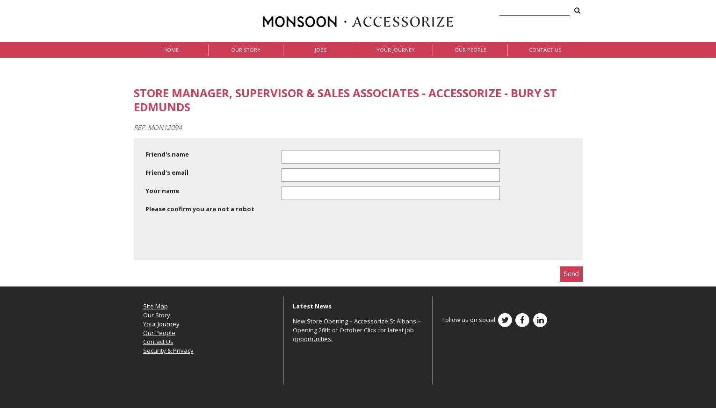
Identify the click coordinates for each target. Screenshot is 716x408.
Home (171, 49)
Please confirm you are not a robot (199, 209)
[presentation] (216, 238)
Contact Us (545, 49)
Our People (470, 49)
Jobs (320, 49)
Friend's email (166, 172)
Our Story (245, 49)
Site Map (155, 306)
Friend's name (167, 154)
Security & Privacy (168, 350)
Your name (162, 190)
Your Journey (395, 49)
